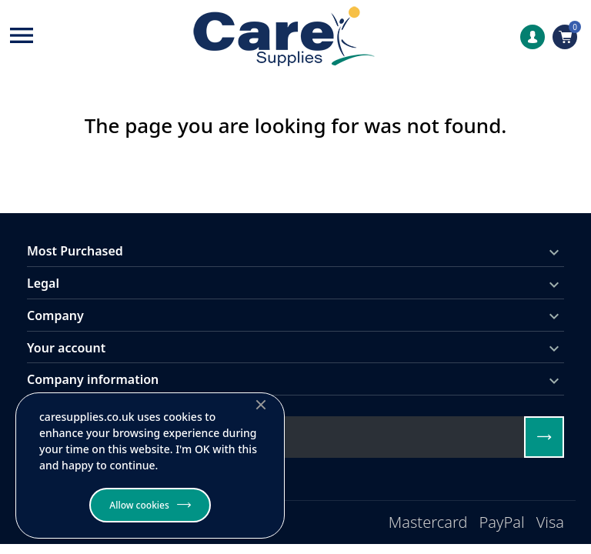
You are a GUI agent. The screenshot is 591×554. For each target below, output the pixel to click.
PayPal (502, 522)
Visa (550, 522)
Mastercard (428, 522)
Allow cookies (139, 505)
